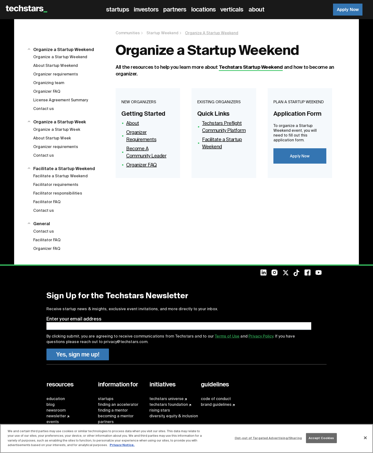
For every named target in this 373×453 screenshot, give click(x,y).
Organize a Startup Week (56, 129)
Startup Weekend (162, 33)
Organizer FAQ (46, 91)
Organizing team (48, 82)
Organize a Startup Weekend (60, 56)
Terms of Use (227, 336)
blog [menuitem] (50, 404)
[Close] (365, 438)
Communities (128, 33)
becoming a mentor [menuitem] (116, 416)
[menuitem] (118, 9)
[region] (186, 438)
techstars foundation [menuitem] (168, 404)
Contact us (43, 108)
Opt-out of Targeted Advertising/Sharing (268, 438)
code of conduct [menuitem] (216, 398)
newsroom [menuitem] (56, 410)
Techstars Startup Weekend (251, 67)
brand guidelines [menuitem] (216, 404)
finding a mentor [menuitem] (113, 410)
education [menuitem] (55, 398)
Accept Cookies (321, 438)
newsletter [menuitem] (56, 416)
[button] (61, 47)
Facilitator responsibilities (57, 193)
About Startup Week (52, 138)
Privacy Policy (261, 336)
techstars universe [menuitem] (166, 398)
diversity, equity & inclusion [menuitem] (173, 416)
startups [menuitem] (105, 398)
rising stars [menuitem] (159, 410)
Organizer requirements (55, 74)
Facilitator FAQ (47, 201)
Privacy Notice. (122, 445)
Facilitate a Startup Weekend (60, 175)
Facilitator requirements (55, 184)
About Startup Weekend (55, 65)
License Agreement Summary (60, 100)
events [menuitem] (52, 421)
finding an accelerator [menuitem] (118, 404)
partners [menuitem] (106, 421)
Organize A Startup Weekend (211, 33)
